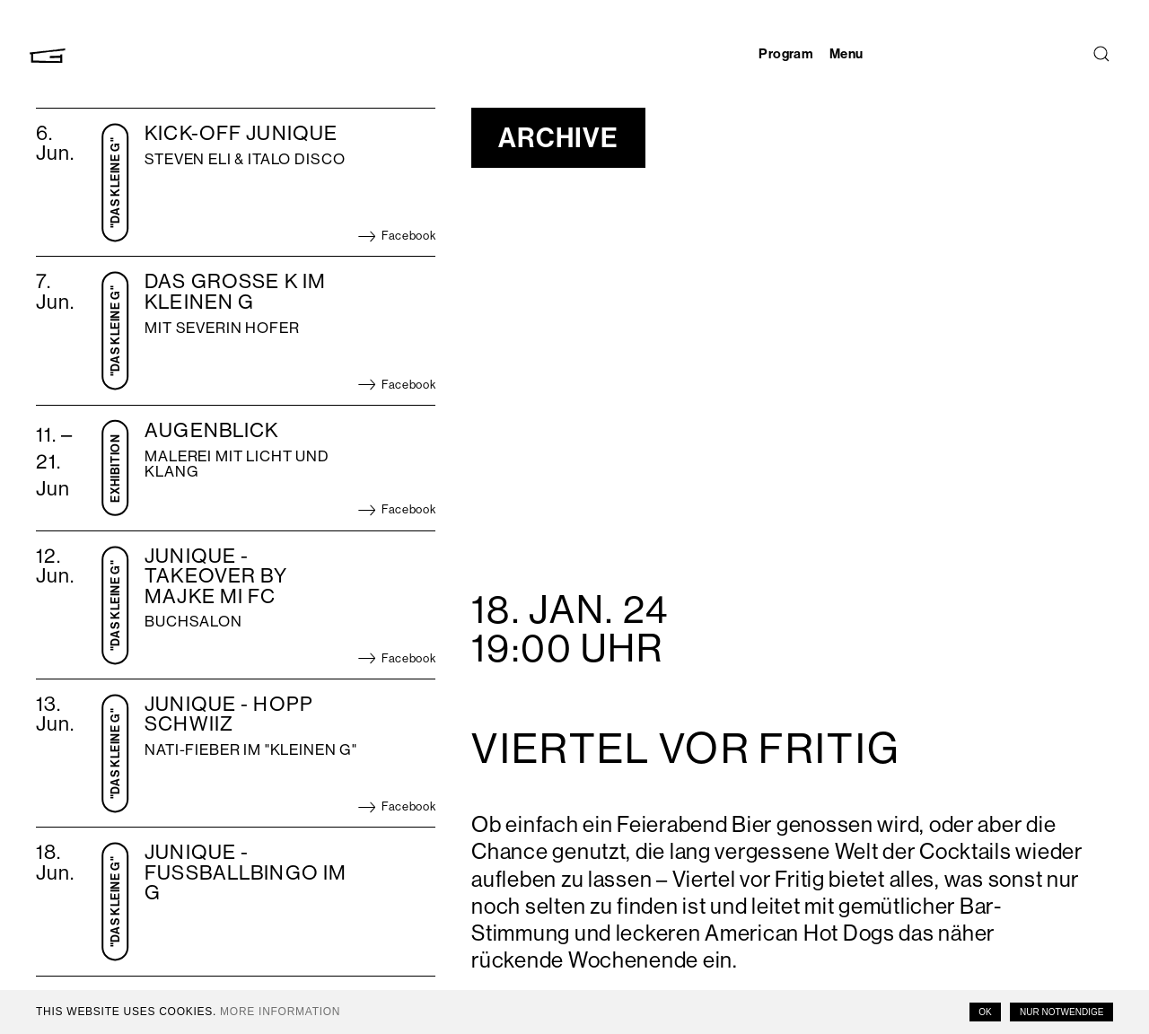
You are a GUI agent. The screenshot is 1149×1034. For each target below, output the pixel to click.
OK (984, 1012)
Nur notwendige (1061, 1012)
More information (280, 1011)
